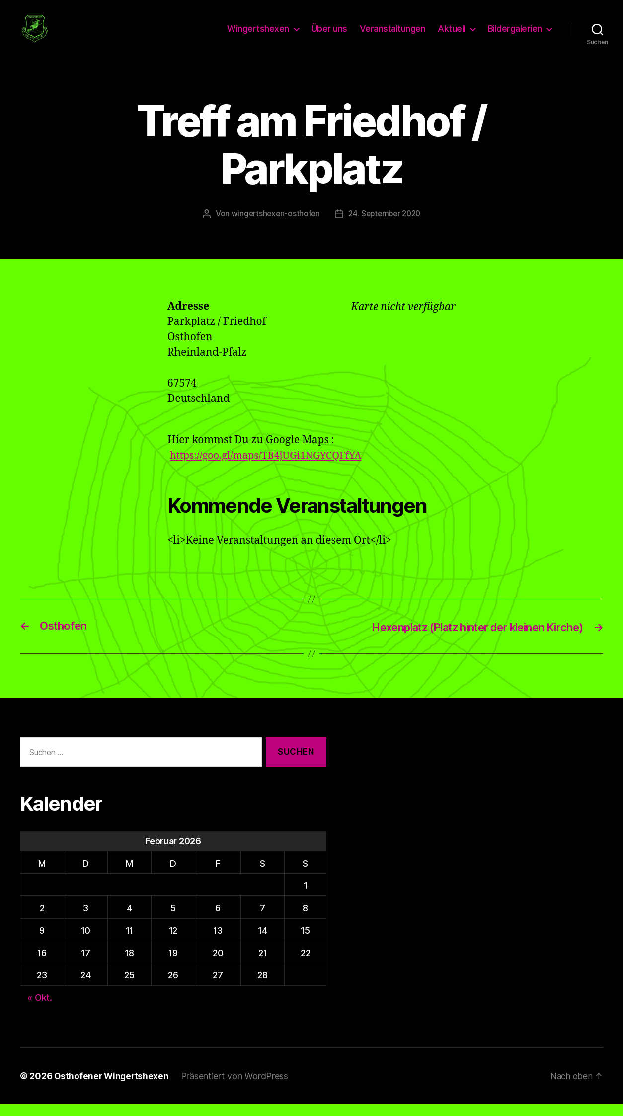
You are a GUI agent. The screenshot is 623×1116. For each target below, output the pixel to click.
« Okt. (39, 1010)
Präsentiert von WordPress (237, 1088)
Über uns (329, 35)
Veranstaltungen (393, 35)
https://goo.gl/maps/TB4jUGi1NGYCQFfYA (270, 468)
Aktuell (452, 35)
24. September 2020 (385, 226)
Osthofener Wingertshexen (112, 1088)
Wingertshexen (258, 35)
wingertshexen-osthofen (273, 226)
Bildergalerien (515, 35)
